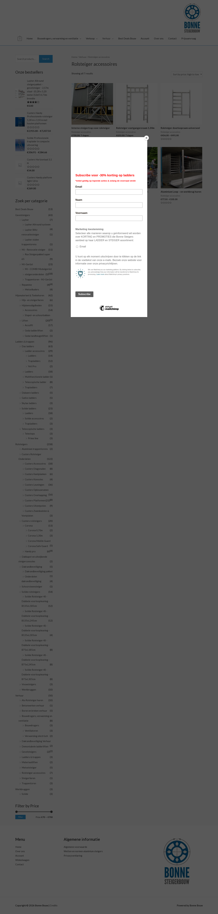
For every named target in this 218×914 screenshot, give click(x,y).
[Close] (146, 138)
